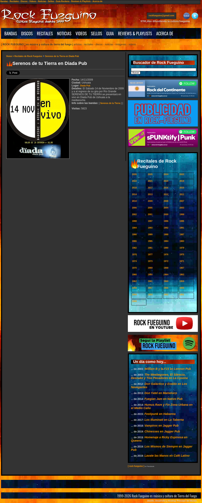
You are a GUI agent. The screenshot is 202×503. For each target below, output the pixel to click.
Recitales (14, 1)
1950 (134, 301)
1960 (166, 281)
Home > (10, 56)
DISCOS (27, 33)
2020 (166, 181)
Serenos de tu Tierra (110, 103)
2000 (166, 214)
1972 (166, 261)
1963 (182, 274)
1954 (134, 294)
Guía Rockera (62, 1)
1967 (182, 268)
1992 (166, 228)
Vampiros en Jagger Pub (162, 425)
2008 (166, 201)
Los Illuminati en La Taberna (164, 419)
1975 (182, 254)
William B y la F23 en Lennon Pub (168, 368)
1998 (134, 221)
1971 (182, 261)
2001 (150, 214)
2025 (150, 174)
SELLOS (96, 33)
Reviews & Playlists (81, 1)
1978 (134, 254)
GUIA (110, 33)
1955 (182, 288)
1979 (182, 248)
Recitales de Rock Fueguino (28, 56)
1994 (134, 228)
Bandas (4, 1)
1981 (150, 248)
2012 (166, 194)
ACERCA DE (164, 33)
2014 (134, 194)
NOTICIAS (64, 33)
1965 (150, 274)
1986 (134, 241)
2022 (134, 181)
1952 (166, 294)
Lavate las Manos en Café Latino (167, 455)
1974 (134, 261)
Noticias (42, 1)
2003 (182, 208)
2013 (150, 194)
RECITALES (45, 33)
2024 (166, 174)
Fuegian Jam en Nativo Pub (164, 399)
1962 (134, 281)
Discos (24, 1)
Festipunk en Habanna (160, 414)
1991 (182, 228)
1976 (166, 254)
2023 (182, 174)
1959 (182, 281)
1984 (166, 241)
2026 (134, 174)
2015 (182, 188)
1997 (150, 221)
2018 (134, 188)
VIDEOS (81, 33)
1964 (166, 274)
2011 (182, 194)
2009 (150, 201)
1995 (182, 221)
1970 (134, 268)
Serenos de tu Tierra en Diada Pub (62, 56)
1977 (150, 254)
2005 (150, 208)
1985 (150, 241)
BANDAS (10, 33)
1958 (134, 288)
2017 (150, 188)
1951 (182, 294)
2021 (150, 181)
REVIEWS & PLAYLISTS (135, 33)
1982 (134, 248)
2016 (166, 188)
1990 (134, 234)
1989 (150, 234)
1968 (166, 268)
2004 (166, 208)
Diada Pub (85, 86)
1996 (166, 221)
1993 (150, 228)
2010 (134, 201)
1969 (150, 268)
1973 (150, 261)
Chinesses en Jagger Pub (162, 431)
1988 (166, 234)
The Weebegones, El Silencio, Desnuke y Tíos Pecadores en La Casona (159, 376)
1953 (150, 294)
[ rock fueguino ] (136, 466)
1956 (166, 288)
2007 (182, 201)
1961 (150, 281)
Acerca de (97, 1)
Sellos (51, 1)
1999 (182, 214)
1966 (134, 274)
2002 (134, 214)
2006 (134, 208)
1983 (182, 241)
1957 (150, 288)
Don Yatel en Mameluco (161, 393)
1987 (182, 234)
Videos (32, 1)
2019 (182, 181)
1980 (166, 248)
